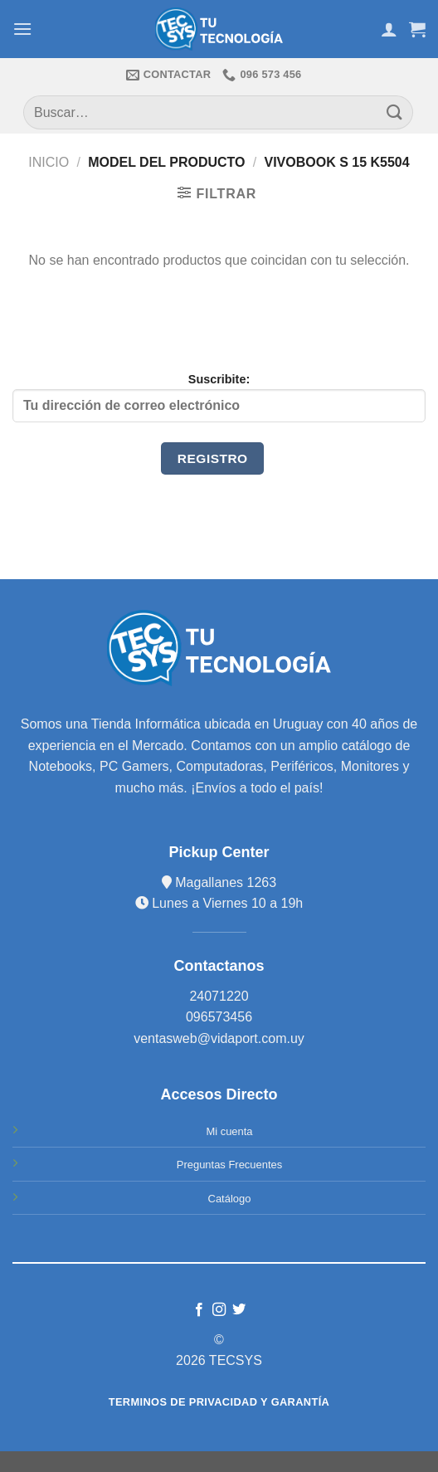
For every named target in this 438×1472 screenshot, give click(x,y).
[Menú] (22, 28)
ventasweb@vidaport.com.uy (219, 1038)
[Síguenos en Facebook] (198, 1310)
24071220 (218, 996)
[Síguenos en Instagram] (219, 1310)
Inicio (48, 162)
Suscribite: (219, 397)
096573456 (219, 1017)
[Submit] (394, 112)
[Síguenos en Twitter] (239, 1310)
